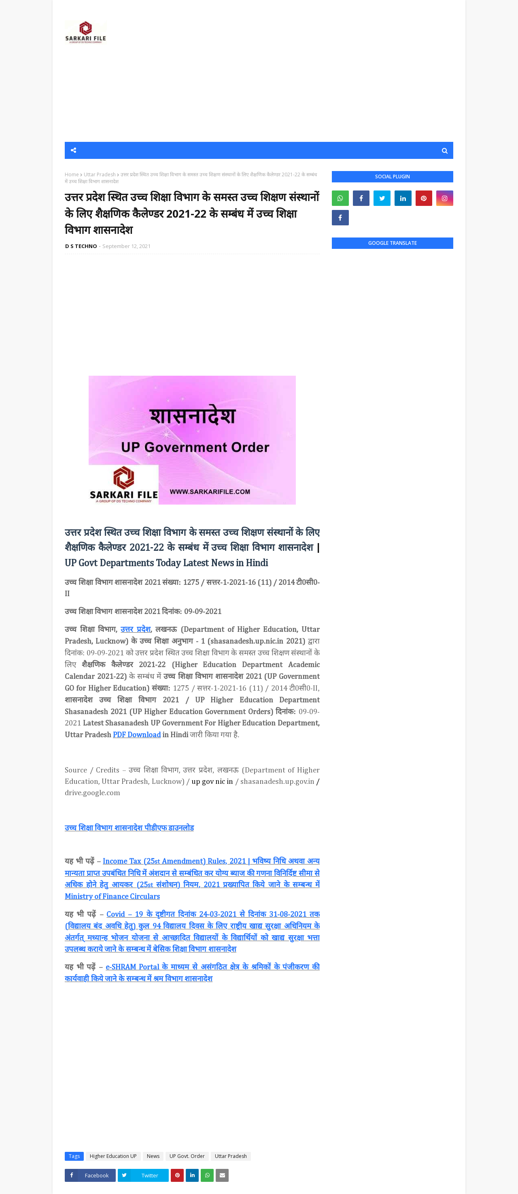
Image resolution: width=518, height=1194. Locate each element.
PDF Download (137, 735)
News (153, 1156)
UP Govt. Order (187, 1156)
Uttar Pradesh (100, 174)
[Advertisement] (306, 71)
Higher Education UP (113, 1156)
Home (72, 174)
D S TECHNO (81, 246)
